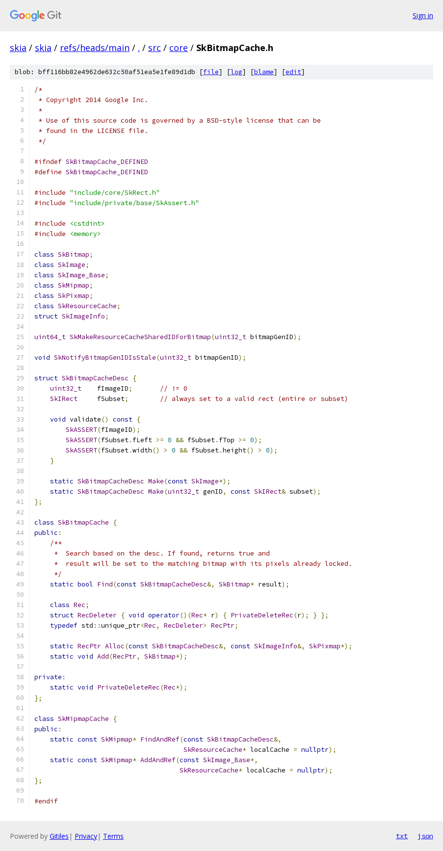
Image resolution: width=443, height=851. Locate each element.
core (178, 47)
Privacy (86, 836)
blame (264, 72)
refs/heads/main (95, 47)
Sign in (423, 15)
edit (293, 72)
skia (18, 47)
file (211, 72)
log (236, 72)
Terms (113, 836)
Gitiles (59, 836)
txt (402, 835)
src (154, 47)
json (425, 835)
